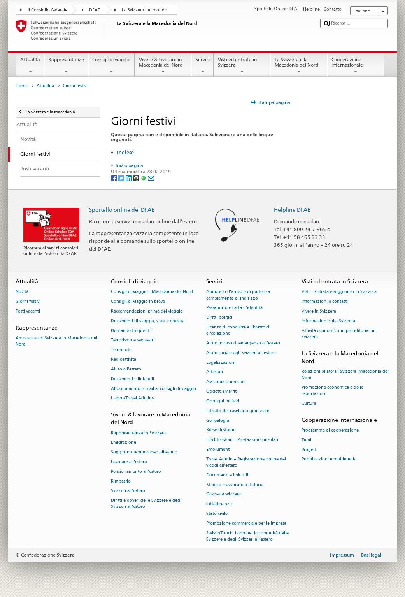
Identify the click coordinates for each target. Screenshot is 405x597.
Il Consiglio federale (47, 9)
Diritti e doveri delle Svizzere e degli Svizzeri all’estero (146, 503)
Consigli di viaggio (111, 65)
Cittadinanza (219, 504)
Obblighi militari (222, 401)
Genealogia (217, 420)
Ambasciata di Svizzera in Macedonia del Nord (56, 341)
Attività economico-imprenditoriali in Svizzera (339, 333)
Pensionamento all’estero (136, 471)
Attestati (214, 372)
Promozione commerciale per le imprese (246, 523)
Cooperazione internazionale (356, 65)
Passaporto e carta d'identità (234, 308)
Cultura (309, 403)
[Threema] (136, 178)
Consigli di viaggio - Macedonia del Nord (152, 292)
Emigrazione (123, 442)
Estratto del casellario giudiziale (237, 410)
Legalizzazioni (220, 362)
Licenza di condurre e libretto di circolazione (238, 330)
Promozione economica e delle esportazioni (332, 390)
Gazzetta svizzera (223, 494)
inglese (125, 152)
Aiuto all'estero (126, 369)
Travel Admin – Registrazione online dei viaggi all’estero (246, 462)
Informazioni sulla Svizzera (328, 320)
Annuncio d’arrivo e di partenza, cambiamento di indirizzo (238, 295)
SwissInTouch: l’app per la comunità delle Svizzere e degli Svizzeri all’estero (247, 536)
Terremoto (121, 350)
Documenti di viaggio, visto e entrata (147, 320)
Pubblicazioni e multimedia (329, 459)
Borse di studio (221, 430)
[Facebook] (114, 178)
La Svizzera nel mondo (144, 9)
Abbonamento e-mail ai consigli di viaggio (153, 388)
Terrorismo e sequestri (132, 340)
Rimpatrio (121, 481)
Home (22, 85)
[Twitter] (122, 178)
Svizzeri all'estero (128, 490)
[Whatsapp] (144, 178)
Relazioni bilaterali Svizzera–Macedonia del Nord (345, 374)
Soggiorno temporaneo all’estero (144, 452)
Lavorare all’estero (129, 461)
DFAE (94, 9)
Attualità (30, 65)
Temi (306, 439)
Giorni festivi (28, 301)
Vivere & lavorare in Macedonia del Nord (163, 65)
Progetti (309, 449)
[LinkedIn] (129, 178)
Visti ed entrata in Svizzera (242, 65)
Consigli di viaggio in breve (138, 301)
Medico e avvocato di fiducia (234, 484)
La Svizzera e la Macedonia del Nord (299, 65)
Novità (22, 292)
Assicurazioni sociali (225, 382)
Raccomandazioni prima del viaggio (147, 311)
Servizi (202, 65)
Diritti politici (219, 317)
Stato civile (217, 513)
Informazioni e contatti (325, 301)
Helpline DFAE (292, 209)
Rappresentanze (66, 65)
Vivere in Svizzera (319, 311)
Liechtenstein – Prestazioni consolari (242, 439)
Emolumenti (218, 449)
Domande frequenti (131, 330)
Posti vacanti (28, 311)
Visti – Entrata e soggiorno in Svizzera (339, 292)
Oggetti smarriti (222, 391)
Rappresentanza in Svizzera (138, 432)
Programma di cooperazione (330, 430)
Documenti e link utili (132, 378)
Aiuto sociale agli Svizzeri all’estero (241, 352)
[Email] (151, 178)
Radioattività (123, 359)
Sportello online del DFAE (121, 209)
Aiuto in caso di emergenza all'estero (243, 343)
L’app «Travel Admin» (132, 398)
